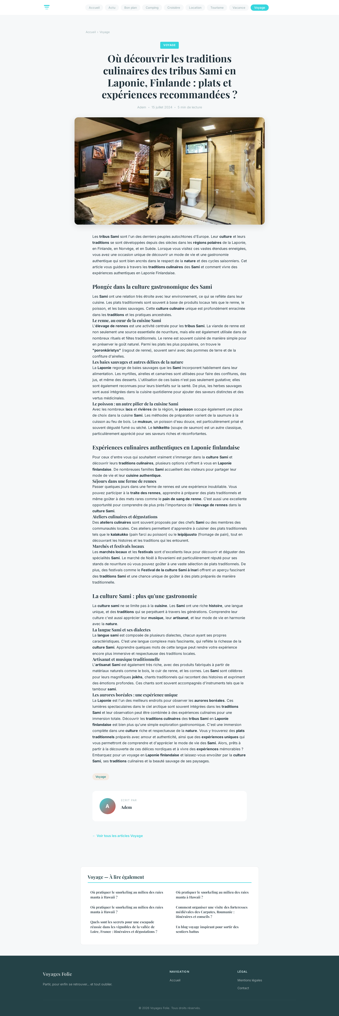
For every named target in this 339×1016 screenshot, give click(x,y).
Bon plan (130, 7)
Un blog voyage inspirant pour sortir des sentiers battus (207, 929)
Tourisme (217, 7)
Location (195, 7)
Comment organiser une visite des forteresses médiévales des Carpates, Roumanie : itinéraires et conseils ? (211, 912)
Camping (152, 7)
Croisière (173, 7)
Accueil (94, 7)
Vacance (239, 7)
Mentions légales (249, 980)
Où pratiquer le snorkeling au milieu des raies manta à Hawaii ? (126, 894)
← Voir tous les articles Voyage (117, 836)
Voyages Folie (57, 974)
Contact (243, 988)
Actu (111, 7)
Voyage (259, 7)
